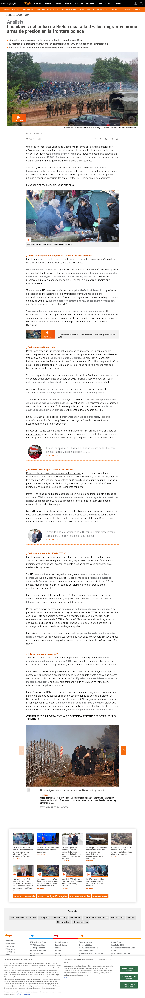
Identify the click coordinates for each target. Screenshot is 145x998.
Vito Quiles (44, 917)
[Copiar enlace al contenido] (117, 138)
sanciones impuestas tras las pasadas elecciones (76, 354)
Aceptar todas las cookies (128, 969)
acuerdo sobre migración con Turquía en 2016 (50, 364)
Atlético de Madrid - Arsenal (23, 917)
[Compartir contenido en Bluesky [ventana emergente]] (106, 138)
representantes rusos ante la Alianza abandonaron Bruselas (81, 636)
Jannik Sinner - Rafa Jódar (96, 917)
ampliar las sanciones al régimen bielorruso (49, 560)
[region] (72, 977)
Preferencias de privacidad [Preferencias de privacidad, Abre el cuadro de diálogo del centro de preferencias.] (129, 985)
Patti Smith (75, 917)
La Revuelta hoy (60, 917)
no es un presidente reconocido (85, 382)
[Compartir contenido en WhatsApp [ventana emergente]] (112, 138)
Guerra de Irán (117, 917)
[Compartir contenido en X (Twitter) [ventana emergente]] (100, 138)
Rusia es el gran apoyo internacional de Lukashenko (53, 473)
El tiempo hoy (63, 922)
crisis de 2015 (52, 406)
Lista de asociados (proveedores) (76, 978)
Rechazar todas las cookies (129, 977)
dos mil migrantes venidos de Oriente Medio (55, 146)
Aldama (131, 917)
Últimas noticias (80, 922)
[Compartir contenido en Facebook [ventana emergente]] (95, 138)
